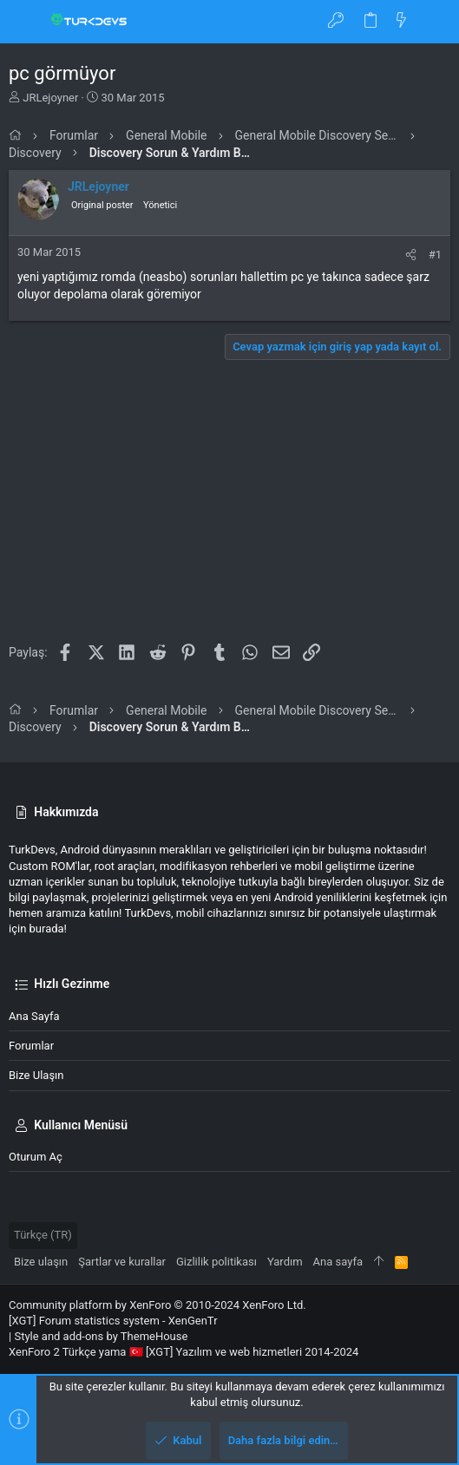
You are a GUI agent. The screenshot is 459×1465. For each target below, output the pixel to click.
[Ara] (433, 21)
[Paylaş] (411, 254)
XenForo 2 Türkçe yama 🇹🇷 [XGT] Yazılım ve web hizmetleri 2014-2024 (183, 1351)
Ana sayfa (34, 1016)
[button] (26, 21)
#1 (435, 254)
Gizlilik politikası (216, 1261)
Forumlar (31, 1045)
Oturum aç (35, 1156)
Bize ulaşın (36, 1075)
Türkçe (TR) (43, 1234)
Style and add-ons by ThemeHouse (100, 1336)
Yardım (285, 1261)
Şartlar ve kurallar (122, 1261)
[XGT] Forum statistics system (113, 1320)
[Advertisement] (229, 507)
